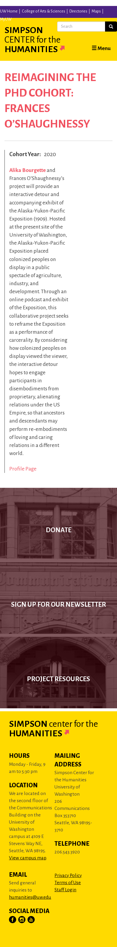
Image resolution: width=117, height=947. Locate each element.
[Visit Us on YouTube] (31, 920)
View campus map (27, 857)
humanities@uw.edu (30, 897)
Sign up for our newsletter (58, 604)
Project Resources (58, 679)
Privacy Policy (68, 875)
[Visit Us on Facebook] (13, 920)
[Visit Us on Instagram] (22, 920)
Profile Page (23, 469)
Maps (96, 11)
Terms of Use (67, 882)
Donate (59, 530)
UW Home (9, 11)
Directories (78, 11)
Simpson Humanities (41, 39)
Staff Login (65, 889)
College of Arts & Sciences (43, 11)
